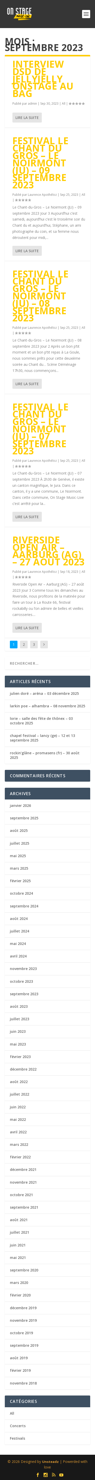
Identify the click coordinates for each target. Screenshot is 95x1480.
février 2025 (20, 880)
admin (32, 103)
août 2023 (19, 1006)
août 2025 (19, 830)
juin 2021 (18, 1245)
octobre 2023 (21, 981)
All (63, 103)
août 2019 (19, 1357)
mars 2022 (19, 1144)
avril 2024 (18, 956)
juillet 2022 (19, 1094)
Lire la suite (27, 117)
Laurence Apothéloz (42, 194)
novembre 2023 (23, 968)
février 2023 (20, 1056)
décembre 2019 (23, 1307)
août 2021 (19, 1219)
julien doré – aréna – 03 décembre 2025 (44, 693)
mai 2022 (18, 1119)
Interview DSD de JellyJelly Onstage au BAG (43, 78)
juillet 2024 (19, 931)
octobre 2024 (21, 893)
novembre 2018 (23, 1383)
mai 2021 (18, 1257)
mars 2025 (19, 868)
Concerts (18, 1425)
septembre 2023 (24, 993)
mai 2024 (18, 943)
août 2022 (19, 1081)
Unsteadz (50, 1461)
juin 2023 (18, 1031)
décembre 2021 (23, 1169)
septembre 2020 (24, 1270)
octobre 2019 (21, 1332)
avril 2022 (18, 1132)
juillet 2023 (19, 1018)
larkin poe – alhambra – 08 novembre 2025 (47, 705)
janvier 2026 (20, 805)
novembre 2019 (23, 1320)
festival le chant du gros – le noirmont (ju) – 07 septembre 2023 (40, 428)
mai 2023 (18, 1044)
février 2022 (20, 1157)
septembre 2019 (24, 1345)
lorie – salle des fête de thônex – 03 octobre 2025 (41, 720)
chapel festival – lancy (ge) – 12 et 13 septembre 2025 (42, 738)
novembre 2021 (23, 1182)
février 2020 (20, 1295)
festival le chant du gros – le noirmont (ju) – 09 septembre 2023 (40, 162)
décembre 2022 (23, 1069)
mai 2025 (18, 855)
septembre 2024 (24, 906)
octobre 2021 (21, 1194)
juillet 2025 (19, 843)
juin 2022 (18, 1107)
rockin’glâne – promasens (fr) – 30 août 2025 (45, 755)
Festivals (17, 1438)
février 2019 (20, 1370)
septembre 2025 (24, 818)
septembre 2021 (24, 1207)
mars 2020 (19, 1282)
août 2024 (19, 918)
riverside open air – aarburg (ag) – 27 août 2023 (48, 550)
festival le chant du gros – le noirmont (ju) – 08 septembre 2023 (40, 295)
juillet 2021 (19, 1232)
